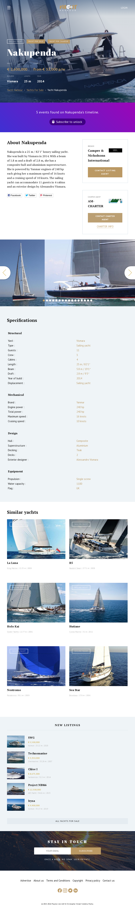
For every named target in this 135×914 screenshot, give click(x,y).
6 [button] (60, 300)
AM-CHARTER (95, 203)
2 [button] (47, 300)
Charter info (105, 226)
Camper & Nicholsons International (97, 155)
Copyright (78, 880)
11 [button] (75, 300)
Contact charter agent (105, 218)
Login (124, 7)
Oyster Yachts (13, 632)
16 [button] (91, 300)
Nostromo (14, 690)
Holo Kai (13, 626)
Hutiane (74, 626)
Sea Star (74, 690)
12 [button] (79, 300)
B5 (71, 563)
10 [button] (72, 300)
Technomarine (37, 753)
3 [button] (50, 300)
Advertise (25, 880)
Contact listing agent (105, 172)
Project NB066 (37, 785)
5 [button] (56, 300)
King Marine (12, 568)
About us (39, 880)
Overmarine (33, 761)
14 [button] (85, 300)
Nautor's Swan (75, 568)
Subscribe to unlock (69, 122)
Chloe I (32, 769)
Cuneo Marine (75, 632)
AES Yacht (32, 793)
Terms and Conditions (58, 880)
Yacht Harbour (68, 8)
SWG (31, 737)
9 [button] (69, 300)
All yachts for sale (67, 821)
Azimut (31, 745)
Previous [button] (5, 272)
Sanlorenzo (33, 777)
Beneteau (73, 695)
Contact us (109, 880)
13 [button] (82, 300)
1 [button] (44, 300)
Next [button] (129, 272)
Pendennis (11, 695)
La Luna (12, 563)
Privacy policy (93, 880)
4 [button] (53, 300)
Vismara (12, 81)
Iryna (31, 800)
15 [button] (88, 300)
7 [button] (63, 300)
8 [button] (66, 300)
